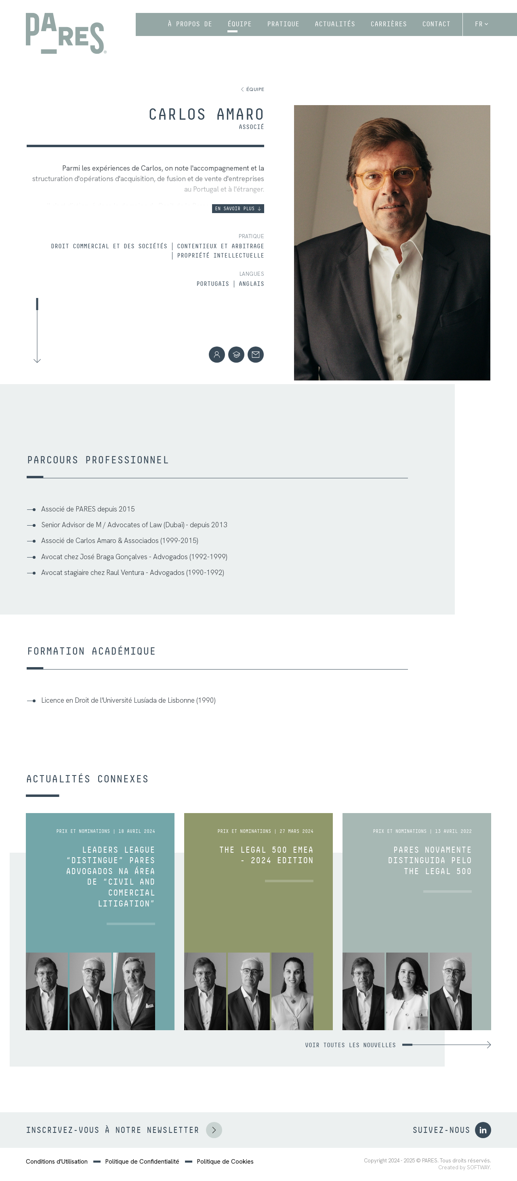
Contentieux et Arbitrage (220, 246)
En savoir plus (238, 208)
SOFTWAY (478, 1167)
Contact (436, 24)
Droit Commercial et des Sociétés (109, 246)
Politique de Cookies (225, 1162)
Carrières (388, 24)
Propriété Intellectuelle (220, 255)
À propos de (190, 24)
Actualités (335, 24)
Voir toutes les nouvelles (398, 1045)
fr (481, 24)
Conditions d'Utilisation (57, 1162)
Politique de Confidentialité (142, 1162)
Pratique (283, 24)
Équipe (239, 24)
